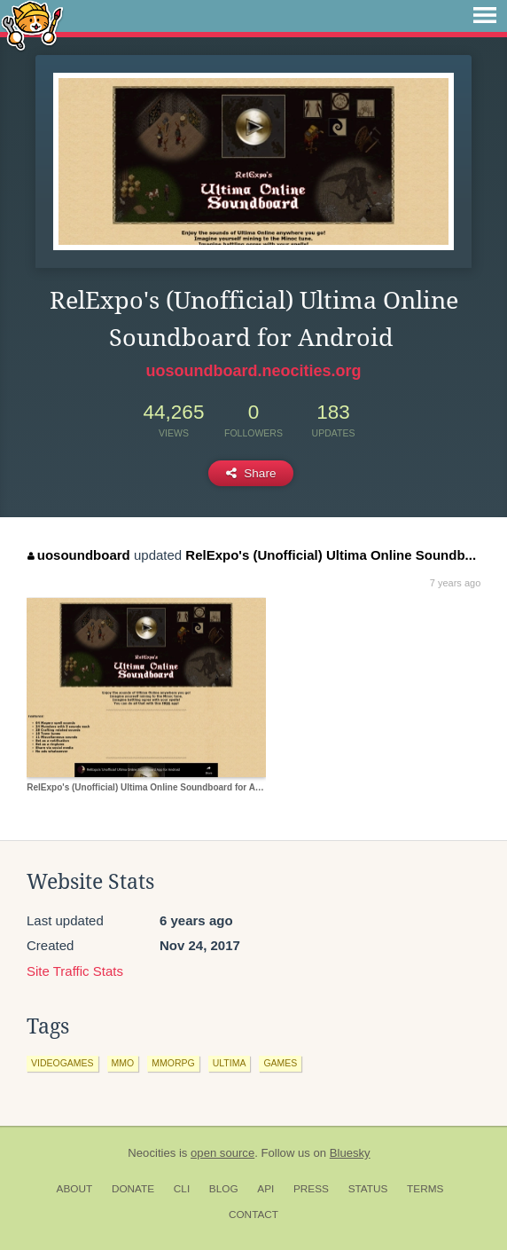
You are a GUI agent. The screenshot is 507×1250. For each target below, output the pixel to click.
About (75, 1189)
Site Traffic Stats (75, 971)
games (280, 1062)
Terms (425, 1189)
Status (368, 1189)
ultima (229, 1062)
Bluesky (350, 1153)
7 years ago (455, 583)
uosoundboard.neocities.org (253, 371)
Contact (253, 1214)
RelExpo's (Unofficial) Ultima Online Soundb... (330, 554)
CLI (182, 1189)
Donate (133, 1189)
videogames (62, 1062)
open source (222, 1153)
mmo (123, 1062)
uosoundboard (78, 554)
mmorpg (173, 1062)
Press (311, 1189)
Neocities (152, 1153)
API (265, 1189)
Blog (223, 1189)
